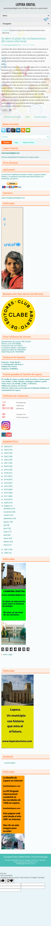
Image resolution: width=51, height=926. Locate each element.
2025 (6, 450)
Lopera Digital (9, 763)
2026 (6, 446)
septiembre (8, 518)
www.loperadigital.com (12, 45)
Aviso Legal (7, 654)
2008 (6, 506)
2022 (6, 460)
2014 (6, 486)
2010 (6, 499)
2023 (6, 456)
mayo (6, 532)
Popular (7, 142)
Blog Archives (28, 142)
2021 (6, 463)
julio (5, 525)
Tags (16, 142)
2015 (6, 483)
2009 (6, 503)
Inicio (28, 117)
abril (5, 535)
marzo (6, 538)
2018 (6, 473)
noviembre (8, 512)
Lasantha (42, 860)
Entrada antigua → (41, 117)
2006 (6, 553)
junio (6, 528)
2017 (6, 476)
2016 (6, 479)
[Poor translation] (10, 881)
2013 (6, 489)
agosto (7, 522)
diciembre (8, 509)
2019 (6, 470)
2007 (6, 550)
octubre (7, 515)
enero (6, 545)
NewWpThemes (18, 860)
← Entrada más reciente (11, 117)
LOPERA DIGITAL (25, 4)
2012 (6, 493)
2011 (6, 496)
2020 (6, 466)
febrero (7, 542)
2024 (6, 453)
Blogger (44, 857)
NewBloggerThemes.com (25, 864)
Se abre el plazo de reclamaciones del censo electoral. (23, 39)
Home (4, 30)
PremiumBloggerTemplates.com (25, 862)
